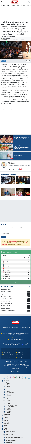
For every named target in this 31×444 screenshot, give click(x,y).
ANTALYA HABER (7, 361)
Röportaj (5, 422)
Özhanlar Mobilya (23, 367)
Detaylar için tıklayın (15, 282)
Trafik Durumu (19, 352)
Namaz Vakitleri (6, 352)
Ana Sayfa (5, 380)
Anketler (5, 425)
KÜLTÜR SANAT (10, 19)
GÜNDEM (19, 5)
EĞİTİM (7, 399)
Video (4, 416)
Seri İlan (5, 420)
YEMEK (7, 412)
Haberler (3, 19)
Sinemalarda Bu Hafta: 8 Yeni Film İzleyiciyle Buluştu (23, 198)
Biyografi (5, 423)
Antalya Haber (15, 365)
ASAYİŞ (13, 5)
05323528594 (16, 337)
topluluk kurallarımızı (13, 241)
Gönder (3, 237)
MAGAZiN (4, 363)
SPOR (24, 5)
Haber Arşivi (19, 357)
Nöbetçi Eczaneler (6, 350)
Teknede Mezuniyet (15, 368)
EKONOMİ (15, 363)
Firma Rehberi (6, 419)
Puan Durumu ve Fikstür (7, 354)
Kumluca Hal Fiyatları (19, 364)
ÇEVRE (7, 402)
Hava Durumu (19, 350)
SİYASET (7, 395)
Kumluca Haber (10, 364)
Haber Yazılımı (13, 371)
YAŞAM (7, 408)
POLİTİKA (7, 394)
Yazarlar (5, 417)
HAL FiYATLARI (9, 392)
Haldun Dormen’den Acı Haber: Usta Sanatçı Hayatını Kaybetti (8, 198)
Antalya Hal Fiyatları (6, 365)
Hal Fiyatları (6, 367)
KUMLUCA (7, 411)
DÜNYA (27, 363)
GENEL (8, 5)
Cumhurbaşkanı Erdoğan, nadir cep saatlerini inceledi (23, 185)
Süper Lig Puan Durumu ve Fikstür (13, 437)
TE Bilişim (19, 371)
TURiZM (21, 363)
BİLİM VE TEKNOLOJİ (10, 405)
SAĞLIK (10, 363)
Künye (4, 426)
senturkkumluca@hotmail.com (16, 339)
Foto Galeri (6, 414)
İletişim (5, 428)
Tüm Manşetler (20, 354)
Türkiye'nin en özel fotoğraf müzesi (8, 184)
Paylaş (3, 60)
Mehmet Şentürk (11, 163)
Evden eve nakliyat (24, 365)
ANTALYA (3, 5)
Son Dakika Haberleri (7, 357)
